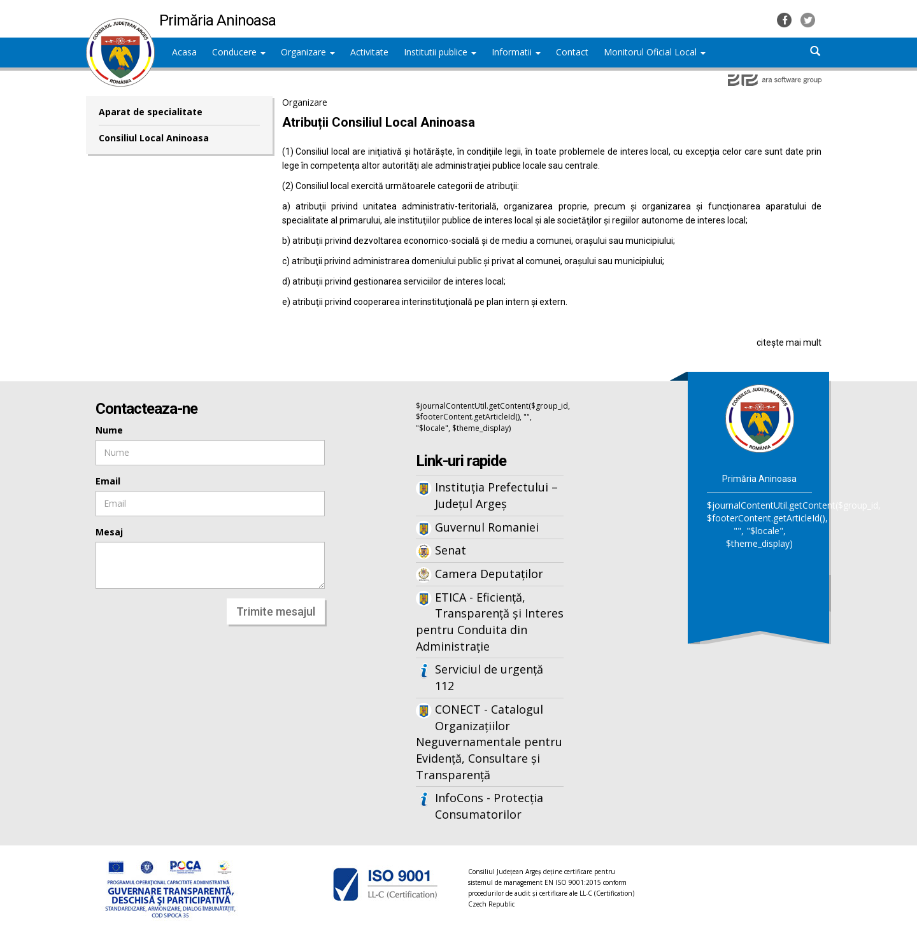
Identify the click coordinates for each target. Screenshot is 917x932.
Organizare (308, 52)
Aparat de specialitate (151, 112)
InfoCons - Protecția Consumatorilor (489, 806)
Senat (450, 550)
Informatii (516, 52)
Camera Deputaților (489, 573)
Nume (109, 430)
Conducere (239, 52)
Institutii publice (440, 52)
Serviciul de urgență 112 (489, 677)
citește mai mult (789, 342)
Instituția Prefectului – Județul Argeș (496, 495)
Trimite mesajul (275, 611)
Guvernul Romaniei (487, 527)
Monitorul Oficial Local (655, 52)
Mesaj (109, 532)
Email (108, 481)
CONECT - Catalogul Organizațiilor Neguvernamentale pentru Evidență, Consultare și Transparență (489, 742)
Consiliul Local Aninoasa (154, 138)
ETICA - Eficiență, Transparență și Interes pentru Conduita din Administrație (490, 622)
